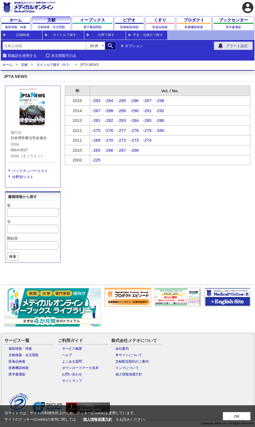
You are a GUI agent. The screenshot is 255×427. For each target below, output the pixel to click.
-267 (122, 150)
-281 (96, 120)
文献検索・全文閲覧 (24, 355)
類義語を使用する (22, 56)
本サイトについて (128, 355)
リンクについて (127, 368)
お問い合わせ (72, 374)
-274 (147, 140)
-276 (109, 130)
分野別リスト (23, 177)
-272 (122, 140)
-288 (109, 110)
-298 (160, 100)
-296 (134, 100)
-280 (160, 130)
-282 (109, 120)
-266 (109, 150)
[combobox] (44, 46)
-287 (96, 110)
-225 (96, 160)
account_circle (247, 7)
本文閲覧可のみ (63, 56)
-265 (96, 150)
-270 (109, 140)
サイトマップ (72, 381)
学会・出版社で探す (148, 35)
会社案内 (122, 349)
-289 (122, 110)
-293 (96, 100)
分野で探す (106, 35)
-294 (109, 100)
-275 (96, 130)
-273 (134, 140)
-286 (160, 120)
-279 (147, 130)
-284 (134, 120)
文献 (24, 65)
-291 (147, 110)
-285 (147, 120)
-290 (134, 110)
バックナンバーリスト (30, 171)
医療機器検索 (19, 368)
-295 (122, 100)
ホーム (8, 65)
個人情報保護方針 (128, 374)
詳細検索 (22, 35)
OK (236, 416)
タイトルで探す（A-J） (53, 65)
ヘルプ (67, 355)
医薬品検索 (17, 361)
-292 (160, 110)
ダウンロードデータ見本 (80, 368)
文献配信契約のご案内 (132, 361)
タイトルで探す (64, 35)
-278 (134, 130)
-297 (147, 100)
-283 (122, 120)
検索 (12, 256)
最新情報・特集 (20, 349)
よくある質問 (72, 361)
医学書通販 (17, 374)
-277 (122, 130)
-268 (134, 150)
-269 (96, 140)
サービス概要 (72, 349)
